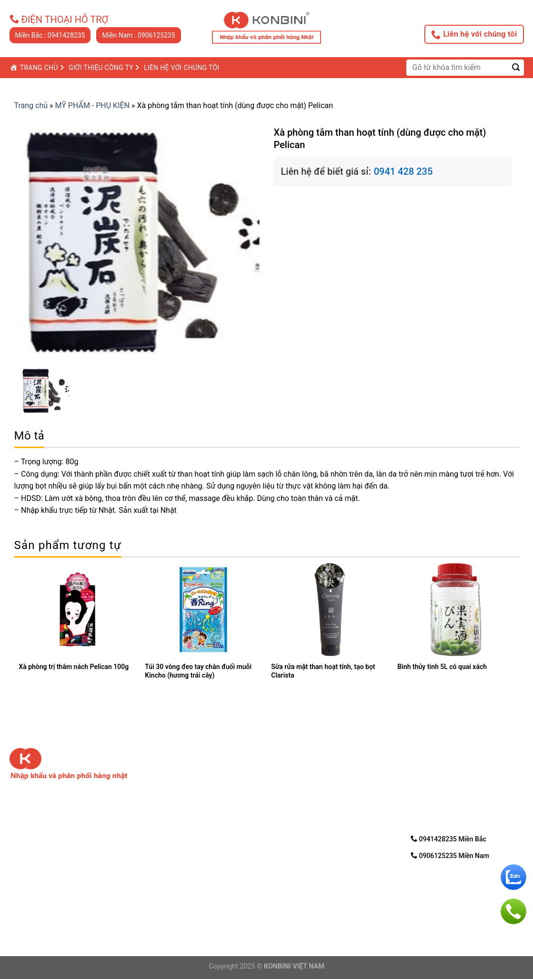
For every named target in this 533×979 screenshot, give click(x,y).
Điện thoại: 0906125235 (179, 895)
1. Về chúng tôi (299, 769)
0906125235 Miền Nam (450, 855)
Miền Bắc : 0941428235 (50, 35)
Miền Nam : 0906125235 (138, 35)
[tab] (29, 436)
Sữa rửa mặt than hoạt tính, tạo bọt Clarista (323, 671)
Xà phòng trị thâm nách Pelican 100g (74, 666)
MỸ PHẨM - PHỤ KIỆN (92, 105)
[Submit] (516, 67)
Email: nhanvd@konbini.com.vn (189, 906)
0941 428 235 (403, 171)
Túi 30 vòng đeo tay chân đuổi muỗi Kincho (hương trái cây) (198, 671)
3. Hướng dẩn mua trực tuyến (323, 793)
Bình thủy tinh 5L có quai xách (442, 666)
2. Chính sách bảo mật (312, 781)
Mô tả (29, 435)
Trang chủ (31, 105)
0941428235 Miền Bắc (448, 839)
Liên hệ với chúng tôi (474, 34)
